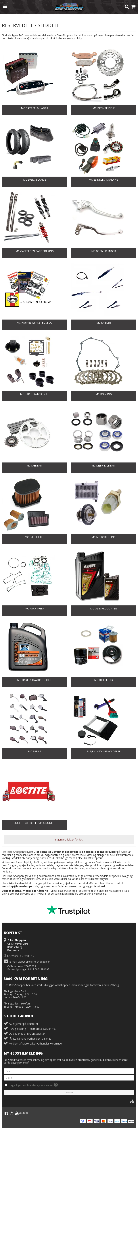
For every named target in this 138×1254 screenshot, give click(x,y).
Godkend (69, 1092)
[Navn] (69, 1070)
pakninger (60, 862)
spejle (22, 865)
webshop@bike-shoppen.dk (34, 961)
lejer (20, 862)
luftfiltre (48, 862)
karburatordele (44, 865)
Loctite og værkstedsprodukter (48, 868)
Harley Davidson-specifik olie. (104, 862)
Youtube (21, 1113)
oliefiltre (37, 862)
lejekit (27, 862)
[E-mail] (69, 1077)
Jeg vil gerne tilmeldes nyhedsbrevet (34, 1084)
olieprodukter (75, 862)
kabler (30, 865)
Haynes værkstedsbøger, (69, 865)
